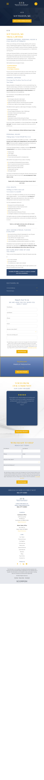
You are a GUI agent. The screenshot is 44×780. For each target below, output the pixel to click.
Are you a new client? (12, 329)
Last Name (9, 312)
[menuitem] (16, 578)
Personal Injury (22, 539)
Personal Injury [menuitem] (10, 290)
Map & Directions (22, 522)
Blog (22, 553)
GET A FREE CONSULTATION (22, 21)
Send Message (22, 351)
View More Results (22, 371)
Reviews (22, 551)
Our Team (22, 537)
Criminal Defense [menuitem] (11, 288)
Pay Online (22, 556)
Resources (22, 545)
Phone (8, 318)
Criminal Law (22, 543)
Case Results (22, 549)
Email (8, 323)
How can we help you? (12, 334)
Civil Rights (22, 541)
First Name (9, 307)
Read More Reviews (22, 431)
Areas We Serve (22, 547)
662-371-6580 (22, 492)
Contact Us (22, 558)
